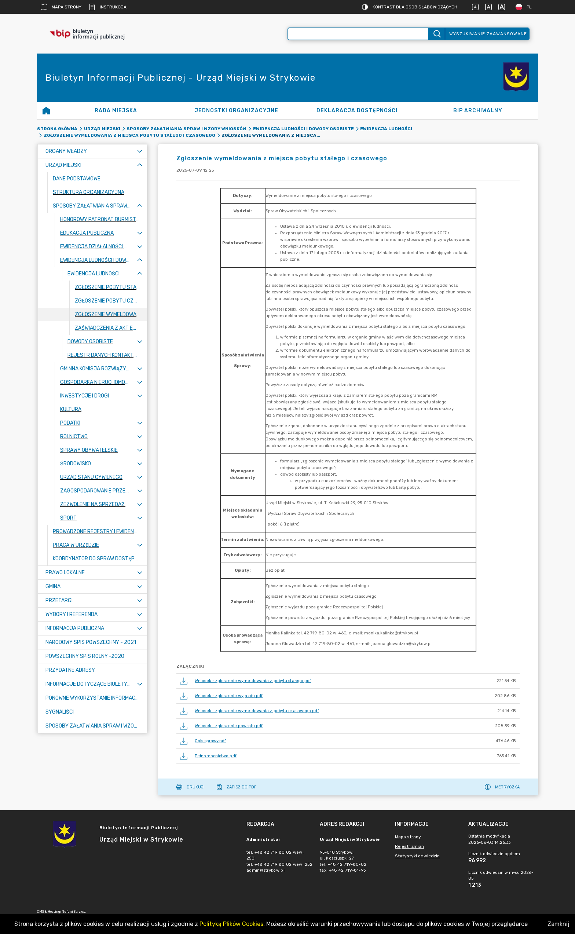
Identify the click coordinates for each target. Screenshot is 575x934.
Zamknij (558, 923)
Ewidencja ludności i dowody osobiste (303, 128)
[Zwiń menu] (139, 165)
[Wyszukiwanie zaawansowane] (358, 34)
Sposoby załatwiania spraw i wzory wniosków (186, 128)
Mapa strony (61, 7)
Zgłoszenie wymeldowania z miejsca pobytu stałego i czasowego (129, 135)
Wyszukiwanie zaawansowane (488, 33)
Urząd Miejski (102, 128)
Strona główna (57, 128)
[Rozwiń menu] (139, 151)
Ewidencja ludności (386, 128)
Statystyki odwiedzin (417, 855)
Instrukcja (108, 7)
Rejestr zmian (409, 846)
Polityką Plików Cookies (231, 923)
